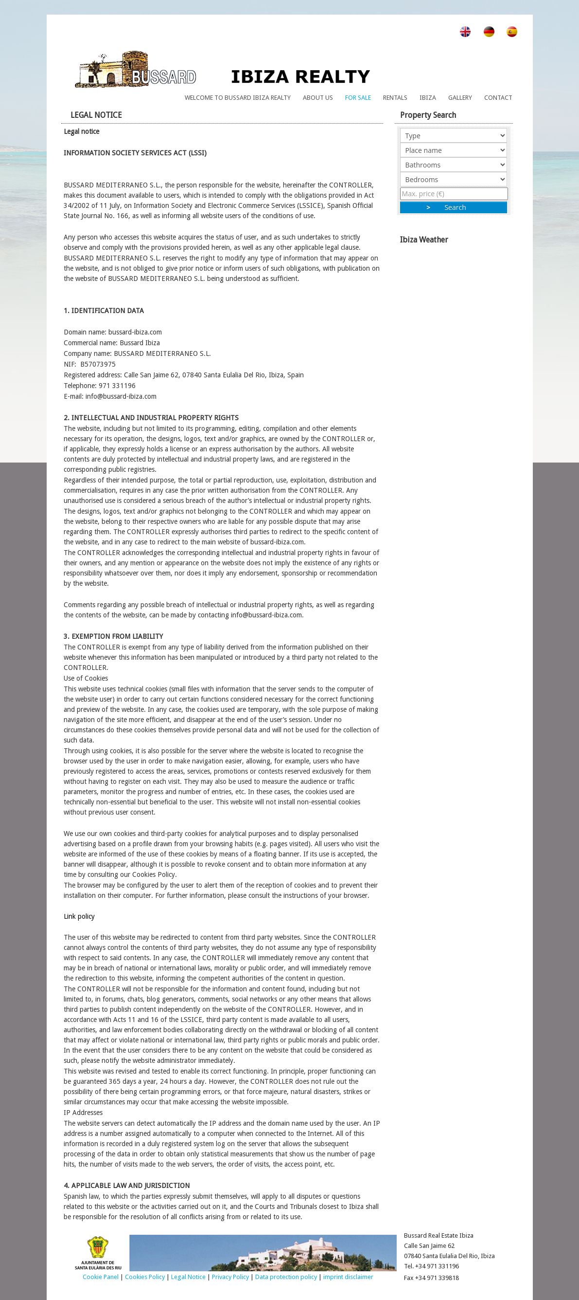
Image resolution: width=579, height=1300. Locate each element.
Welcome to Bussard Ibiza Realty (238, 97)
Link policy (79, 916)
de (483, 31)
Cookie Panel (101, 1277)
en (460, 31)
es (506, 31)
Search (453, 207)
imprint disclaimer (348, 1277)
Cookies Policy (145, 1277)
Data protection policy (286, 1277)
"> (453, 164)
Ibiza (428, 97)
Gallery (460, 97)
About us (318, 97)
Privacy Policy (230, 1277)
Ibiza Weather (456, 326)
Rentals (395, 97)
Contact (498, 97)
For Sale (358, 97)
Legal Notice (188, 1277)
